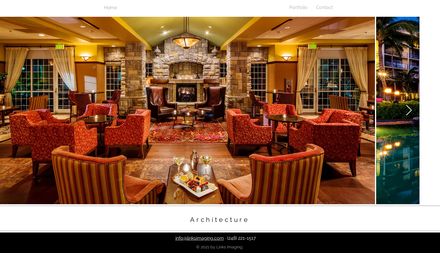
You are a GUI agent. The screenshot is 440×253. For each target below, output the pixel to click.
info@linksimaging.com (199, 238)
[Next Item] (409, 110)
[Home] (111, 7)
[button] (298, 7)
